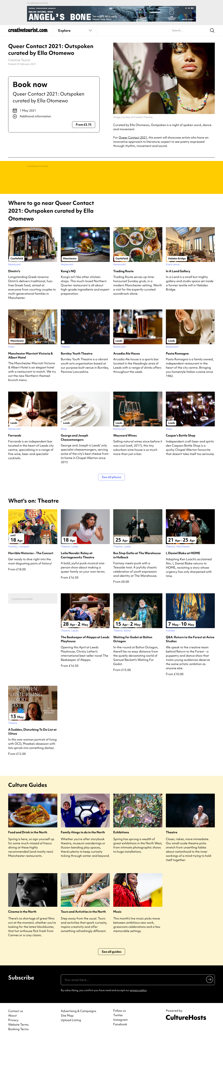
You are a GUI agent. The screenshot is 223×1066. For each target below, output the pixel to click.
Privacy (13, 1047)
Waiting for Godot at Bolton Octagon (132, 667)
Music (117, 939)
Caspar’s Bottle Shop (180, 463)
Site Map (67, 1043)
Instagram (120, 1047)
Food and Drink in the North (27, 860)
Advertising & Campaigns (78, 1038)
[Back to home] (28, 31)
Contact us (15, 1038)
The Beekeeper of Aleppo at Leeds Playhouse (85, 667)
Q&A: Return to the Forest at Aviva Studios (190, 667)
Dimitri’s (14, 299)
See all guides (111, 979)
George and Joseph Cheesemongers (74, 465)
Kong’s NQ (68, 299)
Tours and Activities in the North (83, 939)
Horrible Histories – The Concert (30, 581)
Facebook (120, 1052)
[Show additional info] (54, 116)
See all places (111, 505)
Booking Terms (18, 1057)
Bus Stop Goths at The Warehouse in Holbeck (137, 583)
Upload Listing (71, 1047)
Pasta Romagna (177, 381)
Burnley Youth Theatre (77, 381)
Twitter (118, 1043)
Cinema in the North (22, 939)
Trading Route (123, 299)
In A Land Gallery (178, 299)
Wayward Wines (125, 463)
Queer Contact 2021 (133, 137)
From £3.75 (83, 125)
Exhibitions (121, 860)
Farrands (14, 463)
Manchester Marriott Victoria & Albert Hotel (30, 383)
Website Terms (18, 1052)
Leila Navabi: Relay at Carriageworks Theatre (77, 583)
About (12, 1043)
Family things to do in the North (83, 860)
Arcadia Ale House (126, 381)
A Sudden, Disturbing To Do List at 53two (32, 759)
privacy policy (138, 1018)
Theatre (171, 860)
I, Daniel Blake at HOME (183, 581)
